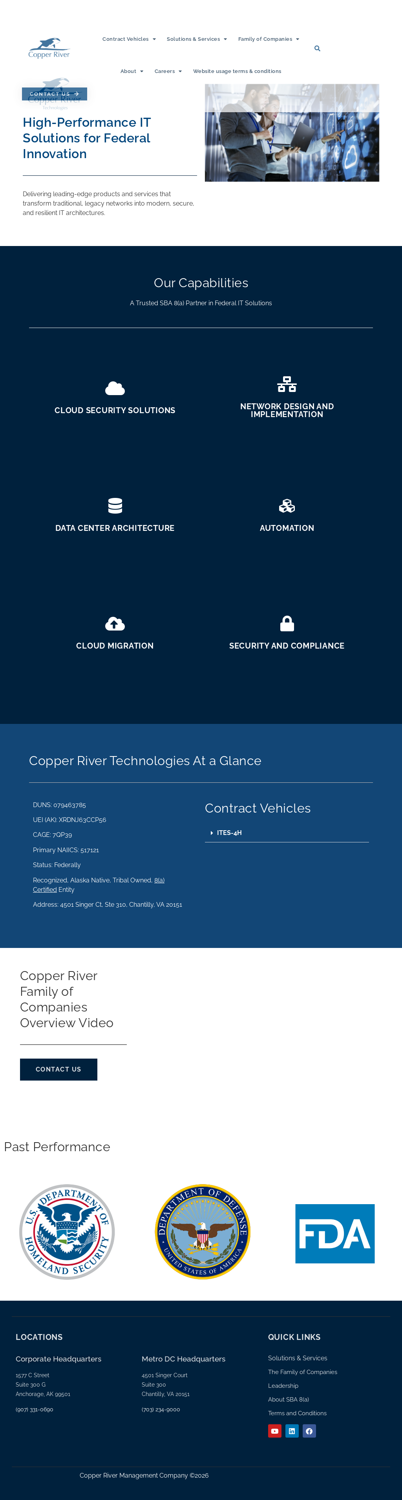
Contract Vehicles (129, 39)
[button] (287, 833)
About (132, 71)
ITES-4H (229, 833)
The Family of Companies (302, 1372)
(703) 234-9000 (161, 1409)
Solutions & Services (197, 39)
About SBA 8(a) (288, 1399)
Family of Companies (269, 39)
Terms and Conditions (297, 1413)
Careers (168, 71)
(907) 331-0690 (34, 1409)
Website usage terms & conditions (237, 71)
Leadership (283, 1385)
